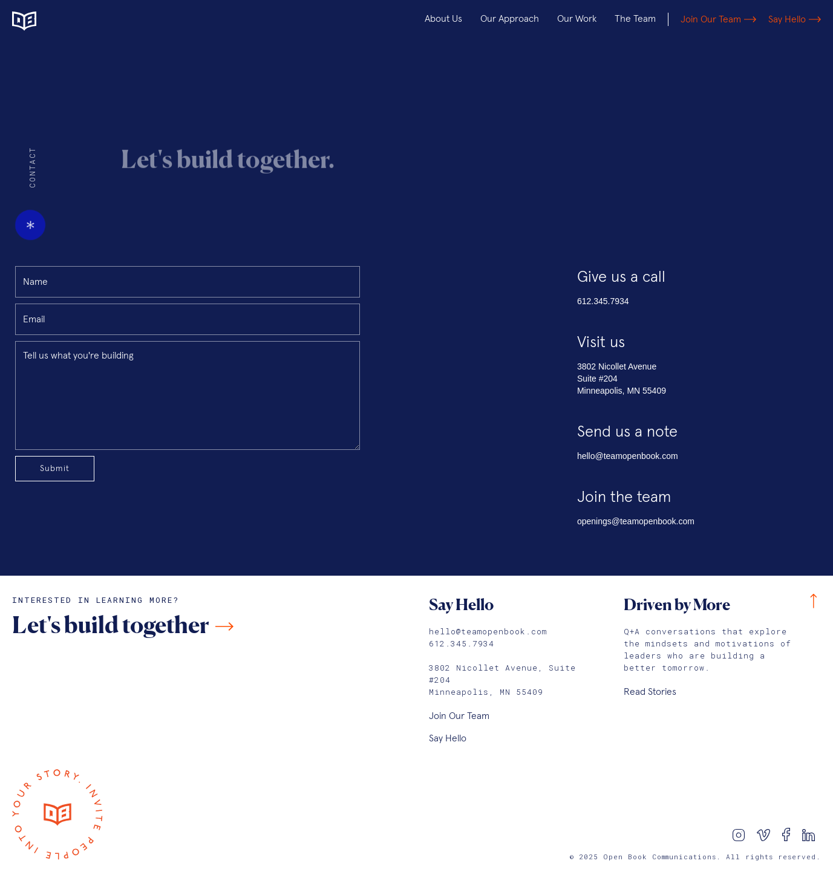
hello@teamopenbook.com (627, 456)
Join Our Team (459, 716)
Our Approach (509, 19)
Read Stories (650, 692)
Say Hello (447, 738)
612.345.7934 (603, 301)
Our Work (576, 19)
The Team (635, 19)
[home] (87, 19)
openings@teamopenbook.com (635, 521)
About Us (443, 19)
